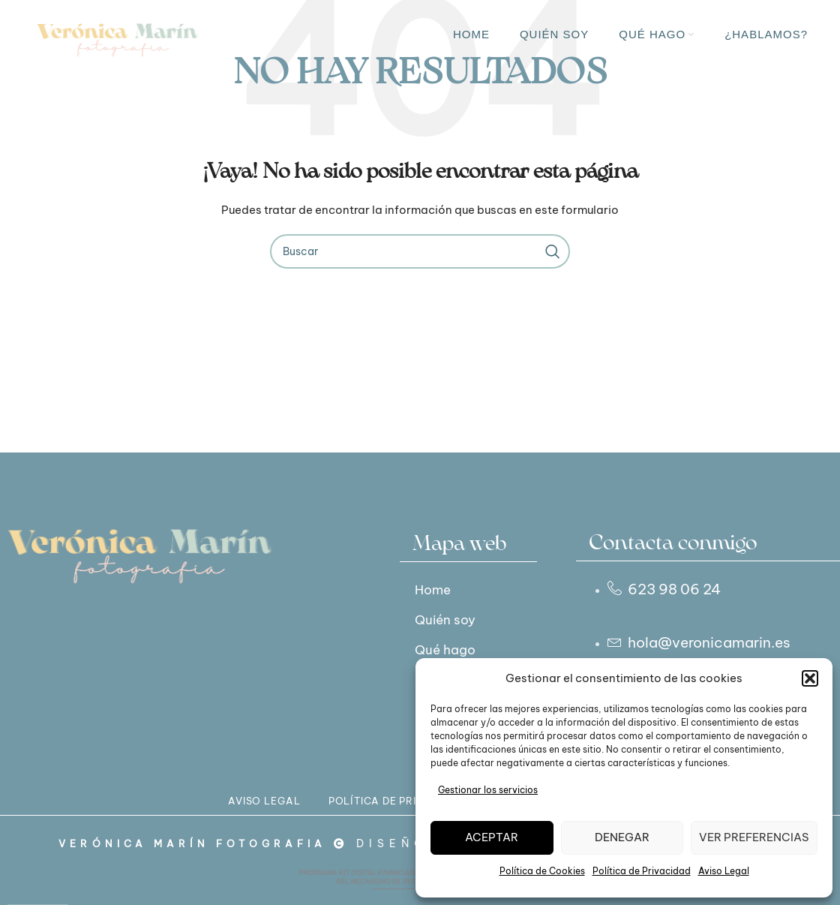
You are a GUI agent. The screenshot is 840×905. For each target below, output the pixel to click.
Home (436, 589)
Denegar (622, 837)
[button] (810, 678)
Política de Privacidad (641, 870)
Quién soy (450, 619)
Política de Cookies (542, 870)
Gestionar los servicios (488, 789)
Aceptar (491, 837)
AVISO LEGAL (210, 811)
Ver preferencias (754, 837)
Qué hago (450, 649)
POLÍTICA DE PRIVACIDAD (389, 811)
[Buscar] (420, 251)
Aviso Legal (723, 870)
